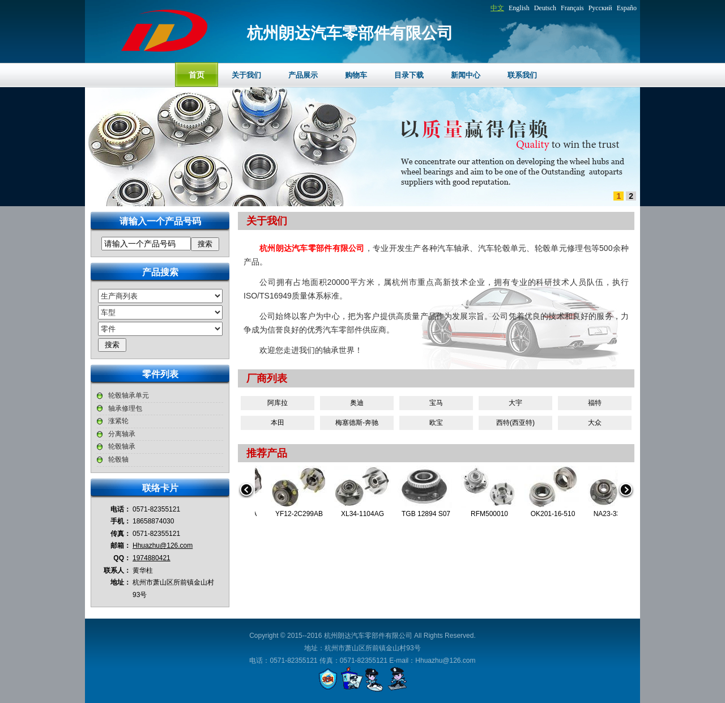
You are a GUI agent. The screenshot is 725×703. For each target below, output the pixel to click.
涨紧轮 (118, 421)
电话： (120, 509)
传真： (120, 534)
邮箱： (120, 545)
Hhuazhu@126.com (163, 545)
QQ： (122, 558)
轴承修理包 (125, 408)
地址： (120, 582)
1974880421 (151, 558)
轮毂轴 (118, 459)
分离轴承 (121, 434)
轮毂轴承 (121, 446)
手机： (120, 521)
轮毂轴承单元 (128, 395)
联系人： (117, 570)
